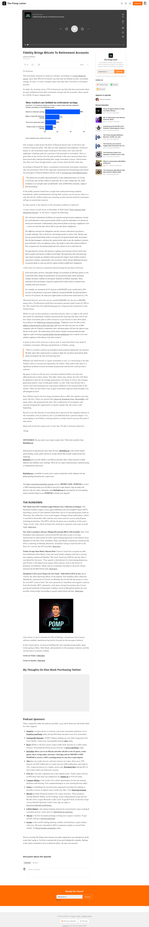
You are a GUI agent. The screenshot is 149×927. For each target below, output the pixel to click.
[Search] (122, 3)
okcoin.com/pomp (47, 818)
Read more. (32, 527)
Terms (78, 916)
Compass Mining (33, 780)
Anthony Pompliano (29, 56)
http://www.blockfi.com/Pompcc (39, 805)
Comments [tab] (27, 863)
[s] (98, 113)
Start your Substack (68, 921)
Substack (65, 926)
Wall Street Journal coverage (48, 322)
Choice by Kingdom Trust (64, 399)
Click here (41, 656)
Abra (28, 761)
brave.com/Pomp (72, 748)
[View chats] (126, 3)
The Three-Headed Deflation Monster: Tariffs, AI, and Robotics (113, 139)
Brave (28, 745)
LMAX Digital (32, 809)
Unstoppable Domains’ (35, 738)
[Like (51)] (122, 16)
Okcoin (29, 816)
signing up (64, 777)
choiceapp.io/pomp (79, 790)
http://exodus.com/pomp (46, 828)
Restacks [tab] (35, 863)
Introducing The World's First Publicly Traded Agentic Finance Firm (114, 130)
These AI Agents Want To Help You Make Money (113, 112)
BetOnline (27, 460)
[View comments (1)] (122, 22)
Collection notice (86, 916)
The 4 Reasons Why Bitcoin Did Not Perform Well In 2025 (114, 174)
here (66, 741)
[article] (111, 113)
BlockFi (29, 794)
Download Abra (70, 767)
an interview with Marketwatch (74, 172)
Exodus (29, 822)
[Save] (122, 37)
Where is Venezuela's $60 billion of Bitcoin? (114, 165)
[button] (60, 29)
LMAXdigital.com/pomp (63, 812)
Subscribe (137, 3)
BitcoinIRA (79, 399)
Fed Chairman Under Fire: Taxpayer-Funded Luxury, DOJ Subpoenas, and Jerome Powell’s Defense (114, 156)
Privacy (73, 916)
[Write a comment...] (58, 872)
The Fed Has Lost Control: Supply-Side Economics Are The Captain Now (114, 147)
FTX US (29, 774)
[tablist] (31, 863)
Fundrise (29, 731)
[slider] (74, 45)
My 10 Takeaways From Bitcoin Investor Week (114, 121)
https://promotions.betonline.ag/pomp (40, 484)
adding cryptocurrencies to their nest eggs (38, 325)
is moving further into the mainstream (55, 334)
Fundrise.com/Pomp (34, 734)
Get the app (84, 921)
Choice (29, 787)
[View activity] (130, 3)
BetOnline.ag (28, 443)
